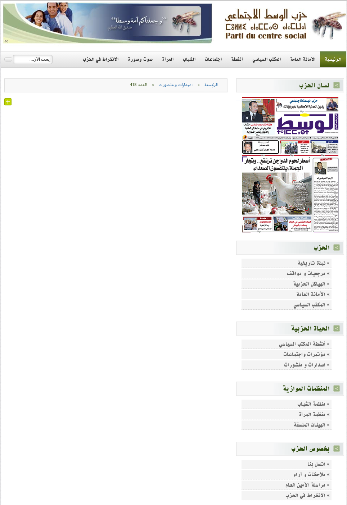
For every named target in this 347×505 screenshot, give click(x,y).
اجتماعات (213, 59)
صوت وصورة (140, 59)
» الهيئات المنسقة (311, 425)
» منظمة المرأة (314, 414)
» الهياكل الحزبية (311, 284)
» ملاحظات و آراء (312, 474)
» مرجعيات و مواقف (308, 273)
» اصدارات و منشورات (307, 365)
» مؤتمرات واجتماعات (306, 354)
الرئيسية (333, 59)
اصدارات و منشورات (176, 85)
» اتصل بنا (318, 464)
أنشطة (237, 59)
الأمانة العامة (302, 59)
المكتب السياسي (266, 59)
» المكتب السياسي (311, 305)
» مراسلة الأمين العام (307, 485)
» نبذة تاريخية (313, 263)
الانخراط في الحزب (100, 59)
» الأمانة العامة (313, 294)
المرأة (168, 59)
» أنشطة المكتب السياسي (304, 344)
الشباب (189, 59)
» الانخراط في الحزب (307, 495)
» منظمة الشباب (313, 404)
